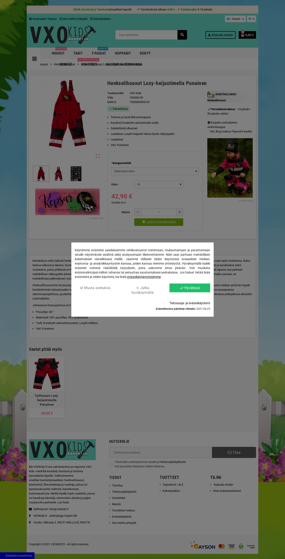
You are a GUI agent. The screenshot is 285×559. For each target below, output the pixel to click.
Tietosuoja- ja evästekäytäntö (189, 303)
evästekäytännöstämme (144, 277)
